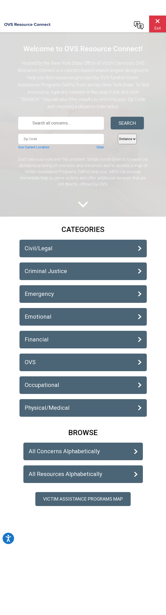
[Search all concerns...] (61, 123)
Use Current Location (33, 147)
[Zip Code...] (61, 139)
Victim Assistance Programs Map (83, 499)
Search (127, 123)
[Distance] (127, 139)
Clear (100, 147)
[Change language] (138, 25)
